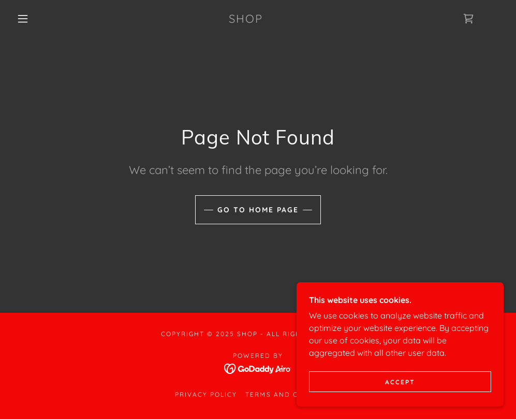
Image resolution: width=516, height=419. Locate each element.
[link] (246, 20)
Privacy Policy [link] (206, 394)
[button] (24, 18)
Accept (400, 396)
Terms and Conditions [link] (293, 394)
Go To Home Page (258, 209)
